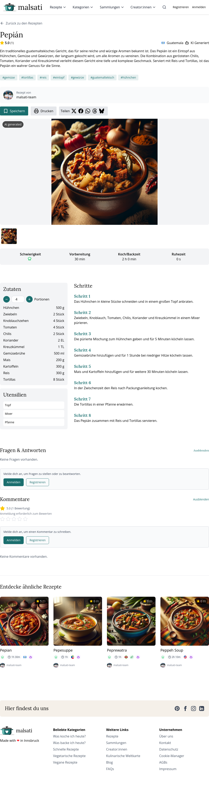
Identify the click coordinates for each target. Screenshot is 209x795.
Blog (109, 762)
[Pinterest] (177, 708)
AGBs (163, 762)
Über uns (166, 736)
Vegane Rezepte (65, 762)
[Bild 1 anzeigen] (9, 236)
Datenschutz (168, 749)
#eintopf (58, 77)
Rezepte (58, 7)
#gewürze (77, 77)
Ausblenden (201, 450)
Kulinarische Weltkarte (123, 756)
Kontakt (165, 743)
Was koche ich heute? (69, 736)
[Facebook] (185, 708)
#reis (43, 77)
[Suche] (164, 7)
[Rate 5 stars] (25, 519)
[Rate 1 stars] (2, 519)
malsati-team (26, 97)
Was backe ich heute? (69, 743)
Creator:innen (143, 7)
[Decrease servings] (6, 299)
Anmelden (199, 7)
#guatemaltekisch (102, 77)
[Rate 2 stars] (8, 519)
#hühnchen (128, 77)
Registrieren (181, 7)
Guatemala (175, 43)
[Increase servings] (29, 299)
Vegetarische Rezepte (69, 756)
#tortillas (27, 77)
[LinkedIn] (201, 708)
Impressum (167, 769)
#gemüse (8, 77)
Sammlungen (112, 7)
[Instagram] (193, 708)
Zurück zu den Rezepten (21, 23)
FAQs (110, 769)
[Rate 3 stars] (13, 519)
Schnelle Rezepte (66, 749)
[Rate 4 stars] (19, 519)
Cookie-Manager (171, 756)
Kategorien (83, 7)
